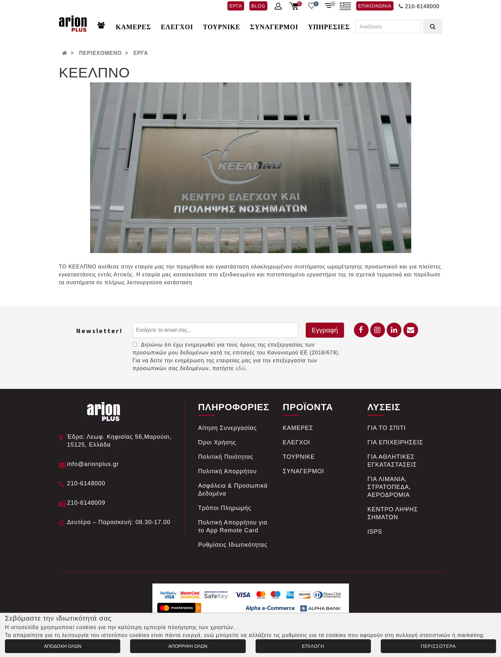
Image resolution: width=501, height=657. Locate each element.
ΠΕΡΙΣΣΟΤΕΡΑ (438, 646)
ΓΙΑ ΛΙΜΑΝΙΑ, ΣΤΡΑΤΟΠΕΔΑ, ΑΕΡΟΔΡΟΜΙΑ (389, 487)
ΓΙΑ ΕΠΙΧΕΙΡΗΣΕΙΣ (395, 442)
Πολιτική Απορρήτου (227, 471)
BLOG (258, 6)
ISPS (374, 531)
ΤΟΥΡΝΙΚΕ (222, 27)
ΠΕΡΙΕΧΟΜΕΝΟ (100, 53)
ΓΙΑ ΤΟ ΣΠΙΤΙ (386, 428)
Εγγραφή (325, 330)
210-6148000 (422, 6)
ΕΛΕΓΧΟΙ (177, 27)
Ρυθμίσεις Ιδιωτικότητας (233, 544)
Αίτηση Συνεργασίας (227, 428)
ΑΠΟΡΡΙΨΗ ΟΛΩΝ (187, 646)
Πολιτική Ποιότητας (226, 457)
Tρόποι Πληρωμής (225, 508)
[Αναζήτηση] (388, 26)
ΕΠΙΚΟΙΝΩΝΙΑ (375, 6)
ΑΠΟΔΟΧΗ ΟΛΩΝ (62, 646)
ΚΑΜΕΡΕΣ (133, 27)
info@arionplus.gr (93, 464)
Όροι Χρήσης (217, 442)
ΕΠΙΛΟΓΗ (313, 646)
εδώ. (242, 368)
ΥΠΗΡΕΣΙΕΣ (329, 27)
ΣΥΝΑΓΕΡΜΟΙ (274, 27)
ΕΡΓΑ (235, 6)
